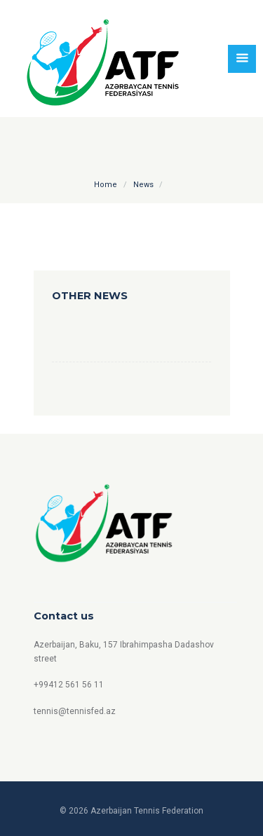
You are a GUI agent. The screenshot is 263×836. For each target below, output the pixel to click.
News (143, 184)
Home (105, 184)
